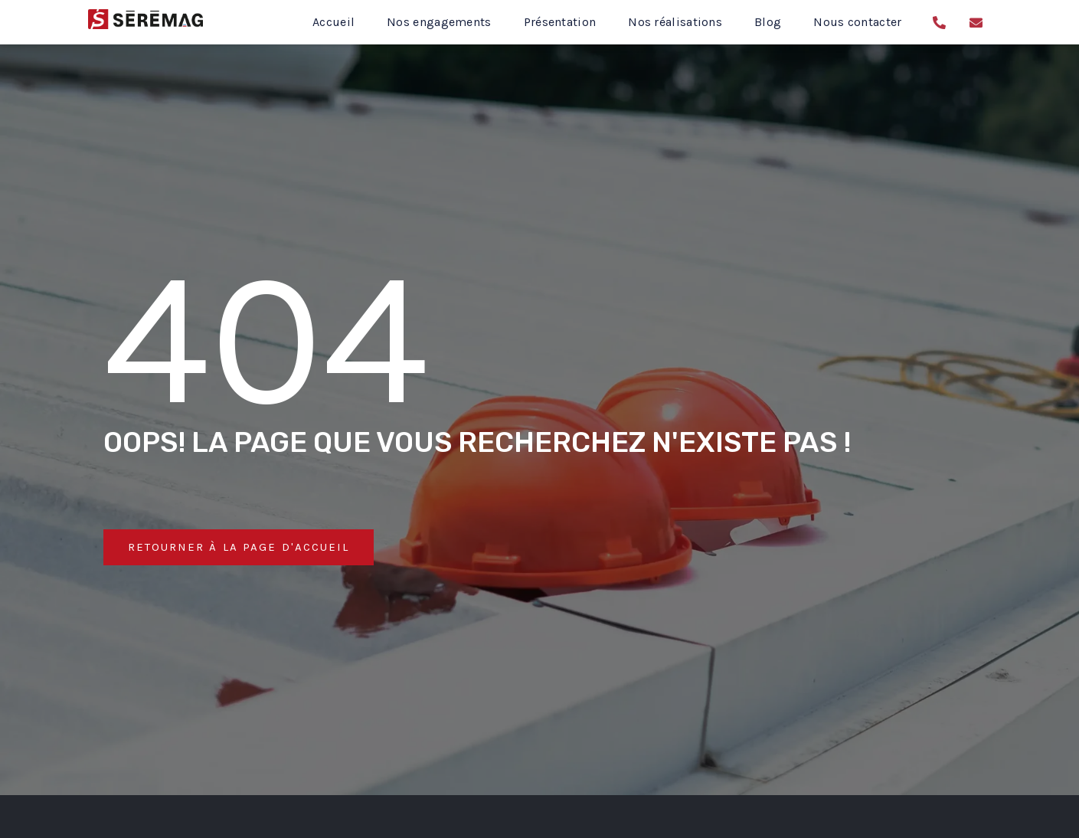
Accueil (333, 22)
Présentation (560, 22)
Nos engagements (439, 22)
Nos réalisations (675, 22)
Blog (767, 22)
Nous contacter (857, 22)
